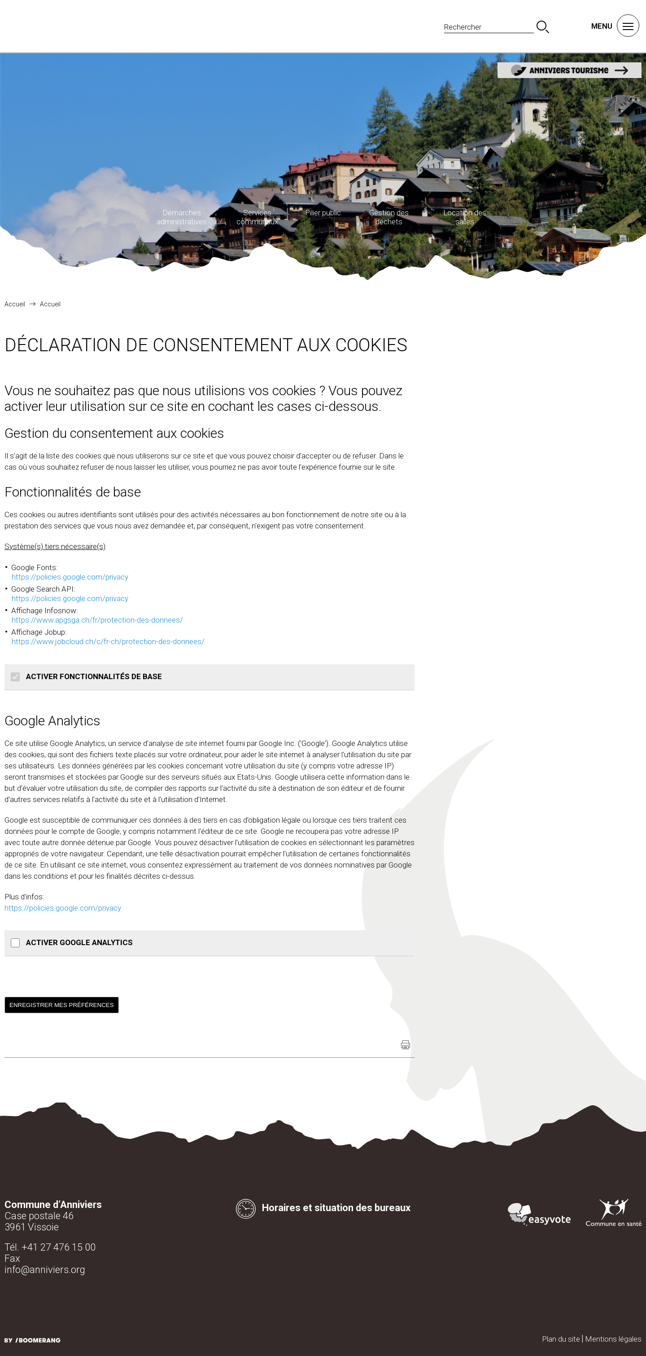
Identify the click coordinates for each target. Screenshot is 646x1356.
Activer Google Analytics (78, 942)
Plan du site (561, 1338)
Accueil (14, 304)
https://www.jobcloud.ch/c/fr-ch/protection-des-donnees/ (108, 641)
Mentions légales (613, 1338)
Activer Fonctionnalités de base (93, 676)
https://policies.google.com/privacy (70, 576)
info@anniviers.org (44, 1269)
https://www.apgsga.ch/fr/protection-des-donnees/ (97, 619)
